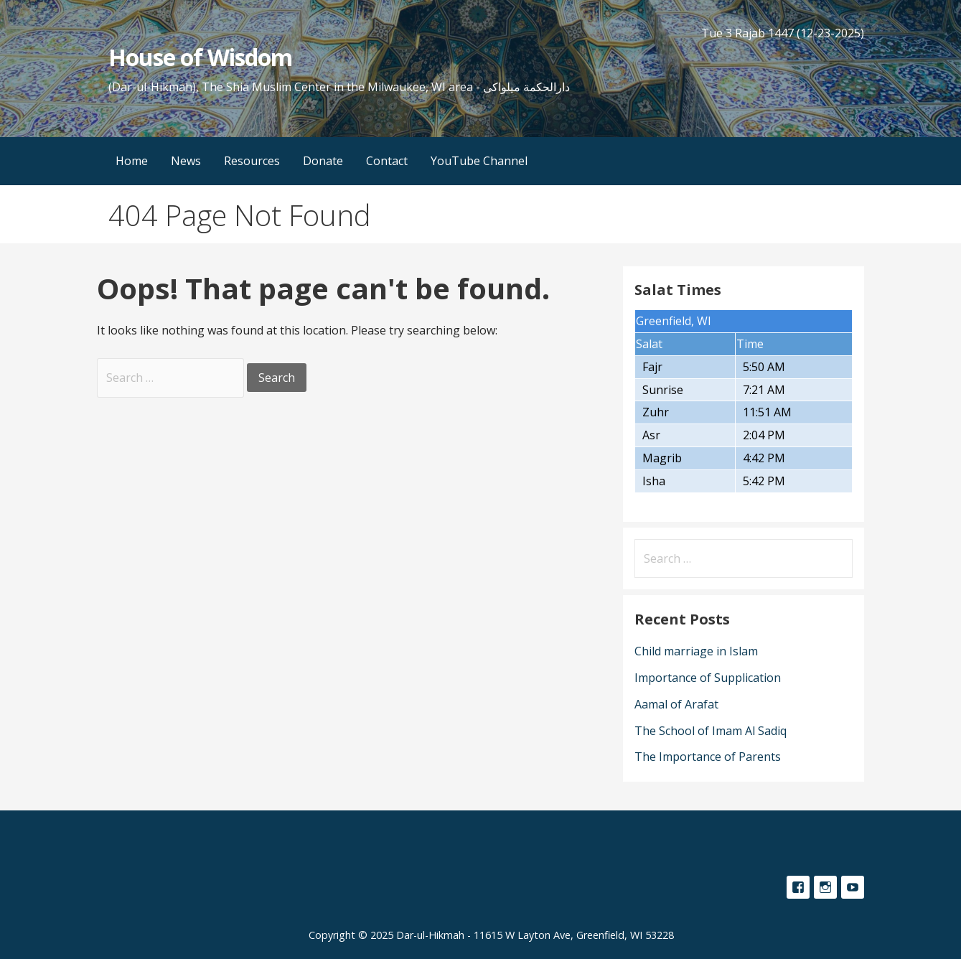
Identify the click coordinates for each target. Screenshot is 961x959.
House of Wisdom (200, 57)
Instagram (825, 887)
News (186, 161)
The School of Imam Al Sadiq (710, 731)
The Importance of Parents (707, 756)
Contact (387, 161)
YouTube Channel (479, 161)
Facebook (798, 887)
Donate (323, 161)
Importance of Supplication (707, 678)
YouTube (852, 887)
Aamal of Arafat (676, 704)
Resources (252, 161)
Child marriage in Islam (696, 651)
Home (132, 161)
